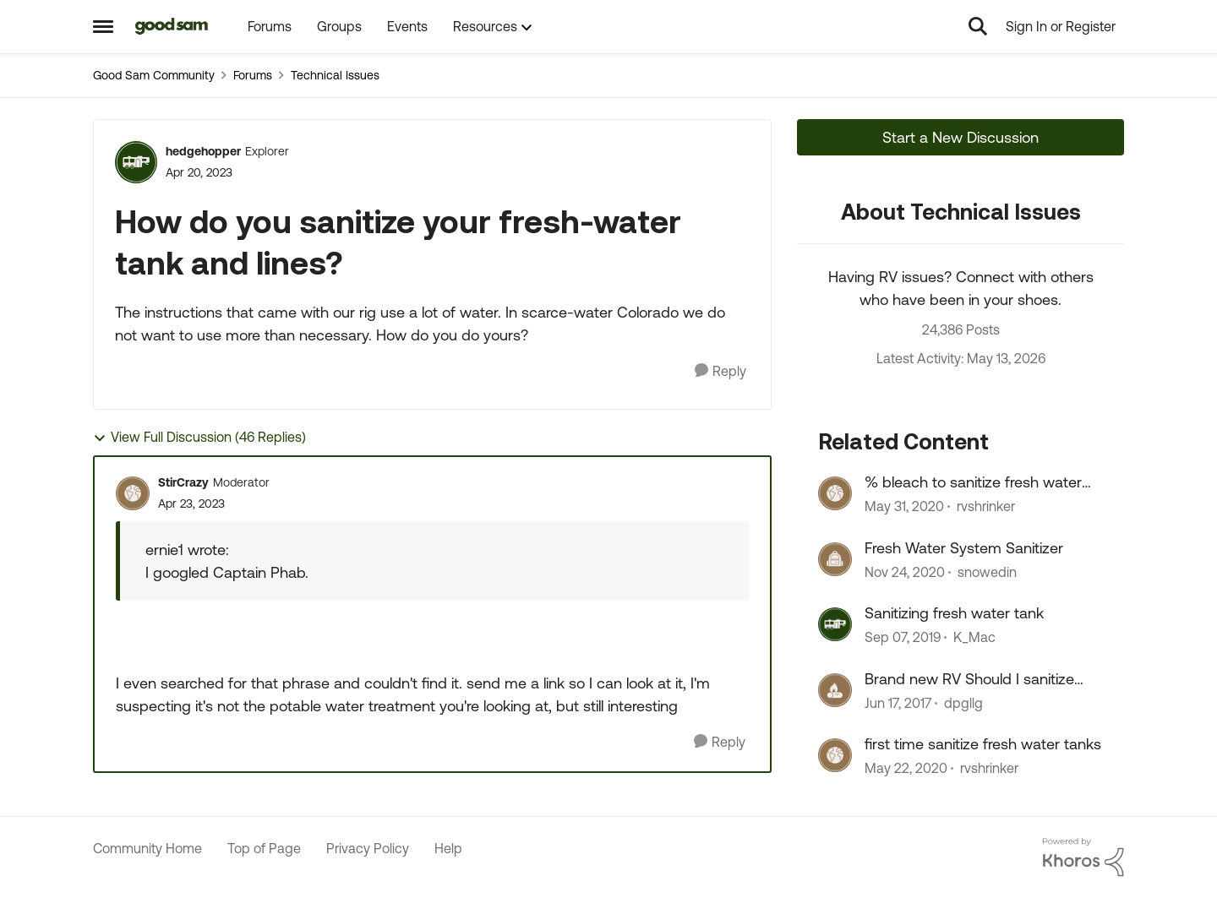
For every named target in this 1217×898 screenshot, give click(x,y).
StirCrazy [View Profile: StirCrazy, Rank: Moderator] (183, 482)
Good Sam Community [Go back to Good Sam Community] (154, 75)
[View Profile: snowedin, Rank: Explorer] (835, 559)
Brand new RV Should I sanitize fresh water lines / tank (969, 679)
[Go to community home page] (172, 26)
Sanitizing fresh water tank (954, 613)
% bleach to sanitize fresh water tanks (973, 482)
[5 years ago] (905, 572)
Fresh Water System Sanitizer (964, 548)
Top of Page (264, 848)
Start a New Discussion (960, 137)
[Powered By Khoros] (1083, 857)
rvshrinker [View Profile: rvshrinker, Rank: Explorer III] (986, 506)
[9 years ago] (898, 703)
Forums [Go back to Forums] (252, 75)
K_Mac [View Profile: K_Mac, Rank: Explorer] (974, 637)
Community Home (147, 848)
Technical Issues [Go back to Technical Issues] (335, 75)
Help (448, 848)
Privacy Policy (367, 848)
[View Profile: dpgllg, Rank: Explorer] (835, 690)
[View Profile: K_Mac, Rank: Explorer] (835, 624)
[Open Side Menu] (103, 26)
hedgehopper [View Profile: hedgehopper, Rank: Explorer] (203, 151)
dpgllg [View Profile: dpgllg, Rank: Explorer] (963, 702)
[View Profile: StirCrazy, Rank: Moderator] (133, 493)
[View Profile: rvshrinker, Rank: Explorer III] (835, 493)
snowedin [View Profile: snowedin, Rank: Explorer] (987, 572)
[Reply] (720, 371)
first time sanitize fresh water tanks (983, 744)
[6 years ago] (904, 507)
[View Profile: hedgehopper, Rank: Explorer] (136, 162)
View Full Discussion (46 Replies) (199, 437)
